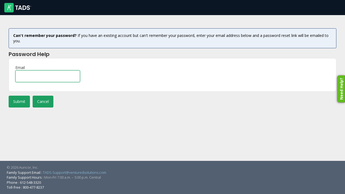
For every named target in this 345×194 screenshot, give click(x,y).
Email (20, 67)
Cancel (43, 101)
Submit (19, 101)
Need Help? (341, 89)
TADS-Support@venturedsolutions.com (74, 172)
